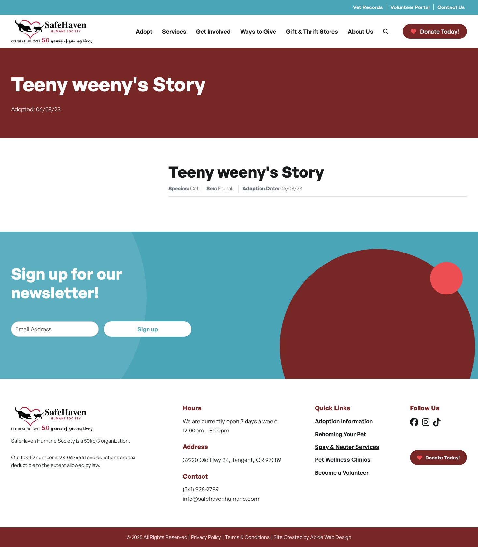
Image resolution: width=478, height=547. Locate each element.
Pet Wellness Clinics (343, 459)
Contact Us (451, 7)
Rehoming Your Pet (340, 434)
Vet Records (368, 7)
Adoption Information (344, 421)
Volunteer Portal (410, 7)
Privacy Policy (206, 537)
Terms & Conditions (247, 537)
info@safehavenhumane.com (221, 498)
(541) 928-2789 (201, 489)
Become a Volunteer (342, 472)
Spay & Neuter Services (347, 446)
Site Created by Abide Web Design (312, 537)
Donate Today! (438, 457)
